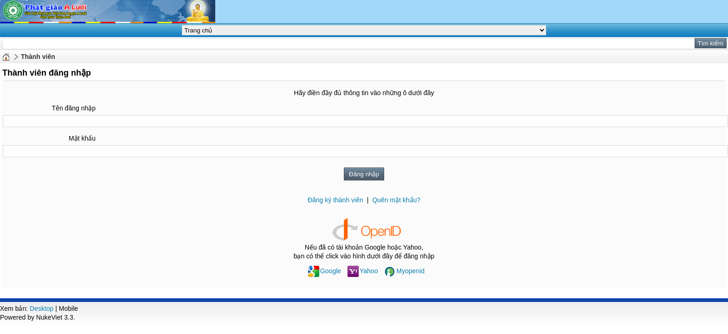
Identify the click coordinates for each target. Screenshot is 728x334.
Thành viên (38, 56)
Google (324, 271)
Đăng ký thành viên (335, 200)
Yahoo (363, 271)
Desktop (41, 308)
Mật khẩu (82, 138)
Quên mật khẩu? (396, 200)
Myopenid (404, 271)
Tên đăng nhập (74, 108)
